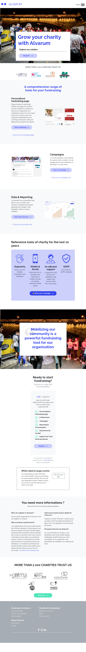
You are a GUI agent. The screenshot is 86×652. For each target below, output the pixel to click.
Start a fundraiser (17, 620)
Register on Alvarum (46, 620)
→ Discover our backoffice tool (21, 233)
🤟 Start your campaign (43, 302)
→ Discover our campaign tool (60, 186)
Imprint (13, 634)
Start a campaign (61, 179)
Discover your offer (58, 485)
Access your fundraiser (19, 622)
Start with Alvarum (22, 226)
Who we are (15, 632)
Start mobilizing (21, 136)
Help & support (16, 625)
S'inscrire (43, 595)
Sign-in (41, 622)
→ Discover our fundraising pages (22, 144)
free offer (47, 469)
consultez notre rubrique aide (29, 559)
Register (28, 56)
